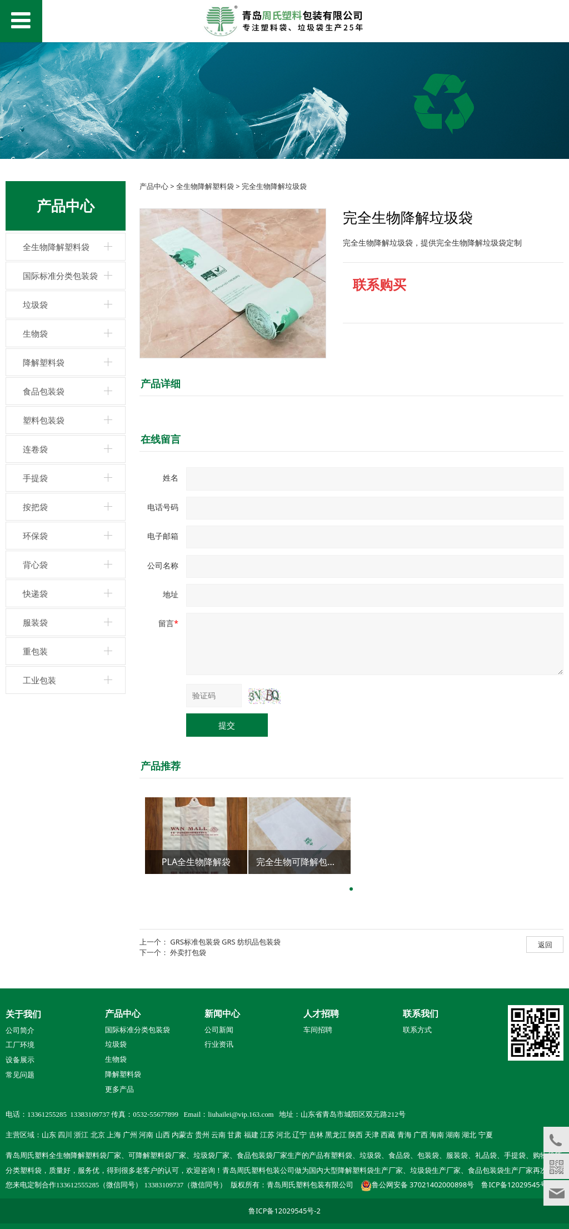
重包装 (35, 651)
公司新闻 (218, 1030)
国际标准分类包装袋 (60, 275)
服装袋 (35, 622)
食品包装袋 (43, 391)
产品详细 (161, 383)
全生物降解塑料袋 (56, 246)
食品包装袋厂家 (262, 1156)
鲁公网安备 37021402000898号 (423, 1185)
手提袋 (35, 477)
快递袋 (35, 593)
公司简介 (20, 1031)
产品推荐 (161, 765)
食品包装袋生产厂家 (500, 1171)
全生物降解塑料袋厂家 (85, 1156)
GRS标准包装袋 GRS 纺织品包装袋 (225, 942)
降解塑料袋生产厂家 (370, 1171)
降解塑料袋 (43, 362)
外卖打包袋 (188, 952)
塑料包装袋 (43, 420)
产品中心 (153, 186)
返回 (545, 945)
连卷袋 (35, 448)
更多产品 (119, 1089)
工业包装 (39, 680)
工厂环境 (20, 1045)
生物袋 (35, 333)
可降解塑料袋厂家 (157, 1156)
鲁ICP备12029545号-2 (517, 1185)
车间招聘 (317, 1030)
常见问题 (20, 1075)
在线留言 (161, 439)
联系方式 (417, 1030)
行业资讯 (218, 1044)
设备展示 (20, 1060)
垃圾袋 (35, 304)
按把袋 (35, 506)
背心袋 (35, 564)
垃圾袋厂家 (211, 1156)
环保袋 (35, 535)
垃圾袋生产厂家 (435, 1171)
